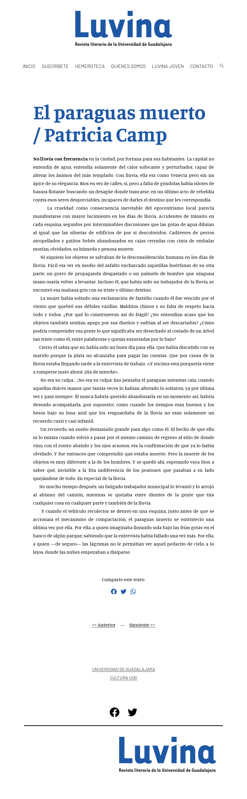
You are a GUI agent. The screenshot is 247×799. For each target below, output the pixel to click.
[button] (221, 66)
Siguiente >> (142, 625)
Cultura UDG (123, 677)
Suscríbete (55, 66)
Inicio (29, 66)
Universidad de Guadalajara (123, 669)
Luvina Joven (168, 66)
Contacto (201, 66)
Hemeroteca (90, 66)
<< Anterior (104, 625)
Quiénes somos (128, 66)
